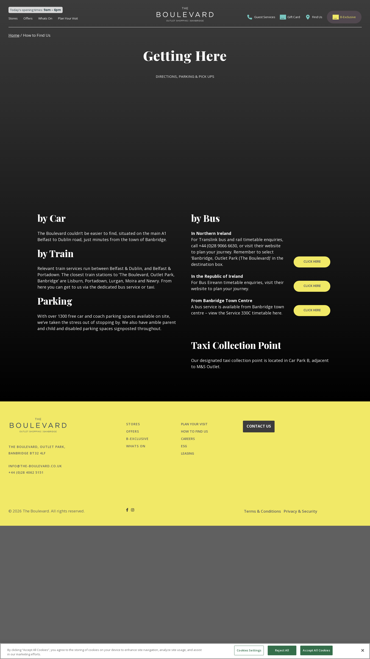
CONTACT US (259, 426)
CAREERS (188, 439)
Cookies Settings (249, 650)
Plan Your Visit (68, 18)
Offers (28, 18)
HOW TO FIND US (194, 431)
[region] (185, 651)
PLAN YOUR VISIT (194, 424)
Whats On (45, 18)
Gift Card (293, 17)
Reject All (282, 650)
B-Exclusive (348, 17)
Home (13, 35)
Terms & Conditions (262, 511)
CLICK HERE (312, 261)
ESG (184, 446)
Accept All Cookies (316, 650)
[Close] (363, 650)
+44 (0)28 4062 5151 (26, 472)
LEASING (187, 453)
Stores (13, 18)
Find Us (317, 17)
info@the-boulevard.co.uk (35, 466)
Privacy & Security (300, 511)
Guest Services (264, 17)
